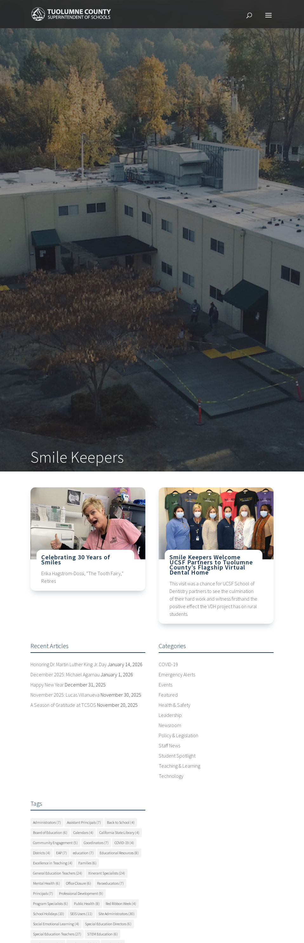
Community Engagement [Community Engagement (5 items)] (55, 842)
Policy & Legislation (178, 735)
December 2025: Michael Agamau (65, 674)
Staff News (169, 745)
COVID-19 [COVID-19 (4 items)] (124, 842)
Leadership (170, 715)
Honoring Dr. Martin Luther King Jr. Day (68, 664)
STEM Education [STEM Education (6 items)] (102, 934)
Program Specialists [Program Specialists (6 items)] (50, 903)
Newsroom (170, 725)
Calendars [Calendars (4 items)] (83, 832)
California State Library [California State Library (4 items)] (119, 832)
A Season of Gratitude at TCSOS (63, 705)
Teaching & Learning (179, 766)
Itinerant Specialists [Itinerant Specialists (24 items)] (106, 873)
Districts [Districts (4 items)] (41, 852)
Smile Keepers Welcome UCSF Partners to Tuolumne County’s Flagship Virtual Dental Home (211, 564)
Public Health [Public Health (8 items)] (87, 903)
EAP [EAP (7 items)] (61, 852)
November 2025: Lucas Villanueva (65, 695)
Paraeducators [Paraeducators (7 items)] (110, 883)
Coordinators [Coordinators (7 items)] (96, 842)
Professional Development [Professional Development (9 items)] (81, 893)
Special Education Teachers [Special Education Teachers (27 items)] (57, 934)
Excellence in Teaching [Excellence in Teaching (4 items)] (52, 863)
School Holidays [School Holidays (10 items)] (48, 913)
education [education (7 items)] (83, 852)
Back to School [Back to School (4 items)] (121, 822)
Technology (171, 776)
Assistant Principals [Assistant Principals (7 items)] (84, 822)
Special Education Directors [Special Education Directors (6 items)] (108, 923)
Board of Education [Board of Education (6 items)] (50, 832)
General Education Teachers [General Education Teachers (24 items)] (57, 873)
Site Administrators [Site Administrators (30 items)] (116, 913)
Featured (168, 695)
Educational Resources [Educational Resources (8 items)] (119, 852)
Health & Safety (174, 705)
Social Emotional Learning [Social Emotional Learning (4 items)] (56, 923)
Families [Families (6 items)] (87, 863)
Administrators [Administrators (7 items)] (47, 822)
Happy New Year (47, 684)
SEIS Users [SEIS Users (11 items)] (81, 913)
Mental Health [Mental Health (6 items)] (46, 883)
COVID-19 (168, 664)
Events (165, 684)
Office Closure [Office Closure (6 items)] (78, 883)
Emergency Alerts (177, 674)
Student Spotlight (177, 755)
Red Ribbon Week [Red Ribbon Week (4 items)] (121, 903)
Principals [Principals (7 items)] (43, 893)
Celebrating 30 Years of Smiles (75, 559)
